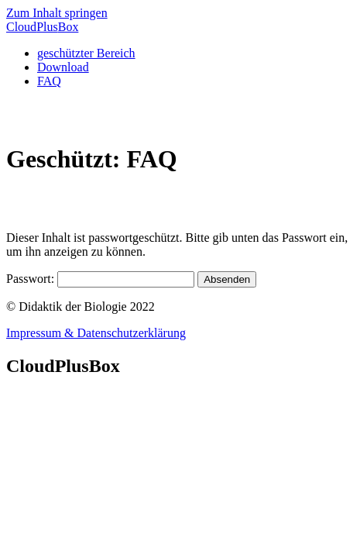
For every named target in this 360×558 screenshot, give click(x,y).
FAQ (49, 81)
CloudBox (42, 26)
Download (63, 67)
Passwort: (100, 278)
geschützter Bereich (86, 53)
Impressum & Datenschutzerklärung (96, 332)
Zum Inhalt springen (57, 12)
